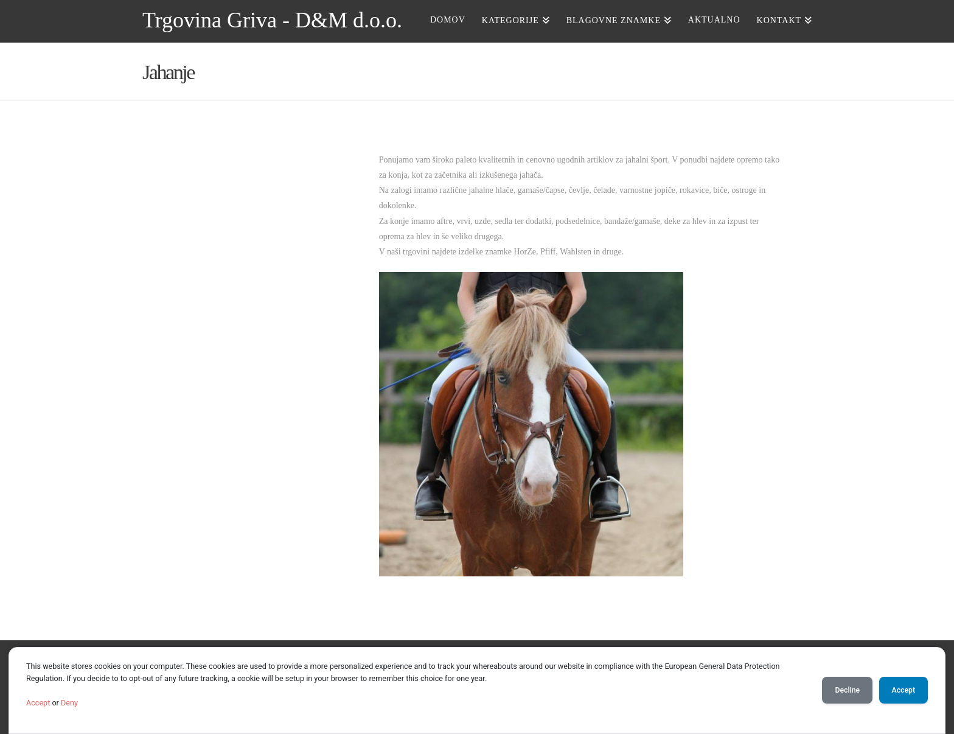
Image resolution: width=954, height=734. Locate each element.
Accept (38, 702)
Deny (69, 702)
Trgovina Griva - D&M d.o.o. (272, 20)
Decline (847, 690)
